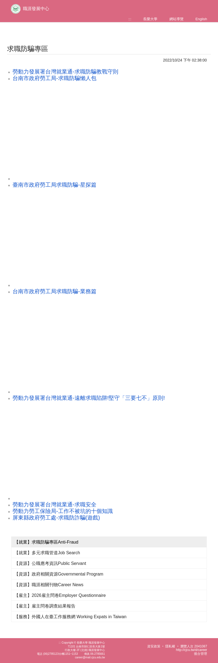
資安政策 (153, 646)
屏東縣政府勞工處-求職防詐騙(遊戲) (56, 518)
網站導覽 (176, 19)
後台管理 (200, 654)
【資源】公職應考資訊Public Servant (50, 563)
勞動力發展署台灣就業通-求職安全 (54, 504)
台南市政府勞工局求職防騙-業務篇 (54, 291)
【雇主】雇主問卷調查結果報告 (44, 606)
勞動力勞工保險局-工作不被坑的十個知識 (63, 511)
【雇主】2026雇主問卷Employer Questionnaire (60, 595)
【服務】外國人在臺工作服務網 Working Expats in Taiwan (70, 616)
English (201, 19)
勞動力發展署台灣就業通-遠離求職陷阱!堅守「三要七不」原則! (89, 398)
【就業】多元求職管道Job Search (47, 552)
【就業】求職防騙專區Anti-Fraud (46, 542)
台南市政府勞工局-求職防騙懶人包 (54, 78)
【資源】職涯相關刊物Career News (48, 584)
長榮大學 (150, 19)
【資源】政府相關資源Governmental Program (58, 574)
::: (129, 19)
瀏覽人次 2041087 (193, 646)
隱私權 (170, 646)
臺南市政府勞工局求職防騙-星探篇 (54, 185)
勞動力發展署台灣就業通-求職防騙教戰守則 (65, 72)
